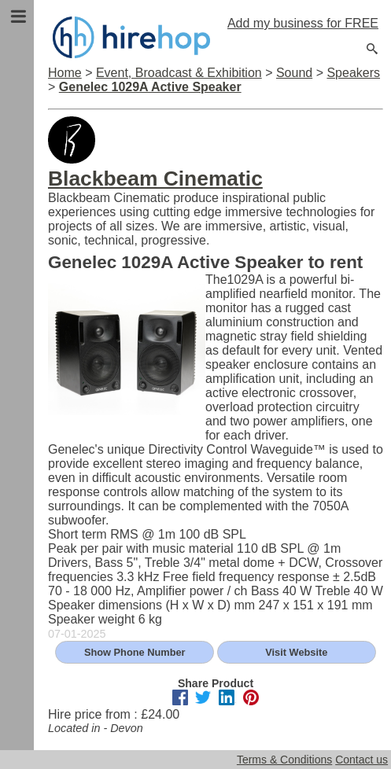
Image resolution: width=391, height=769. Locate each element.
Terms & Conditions (284, 759)
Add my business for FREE (302, 23)
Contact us (361, 759)
